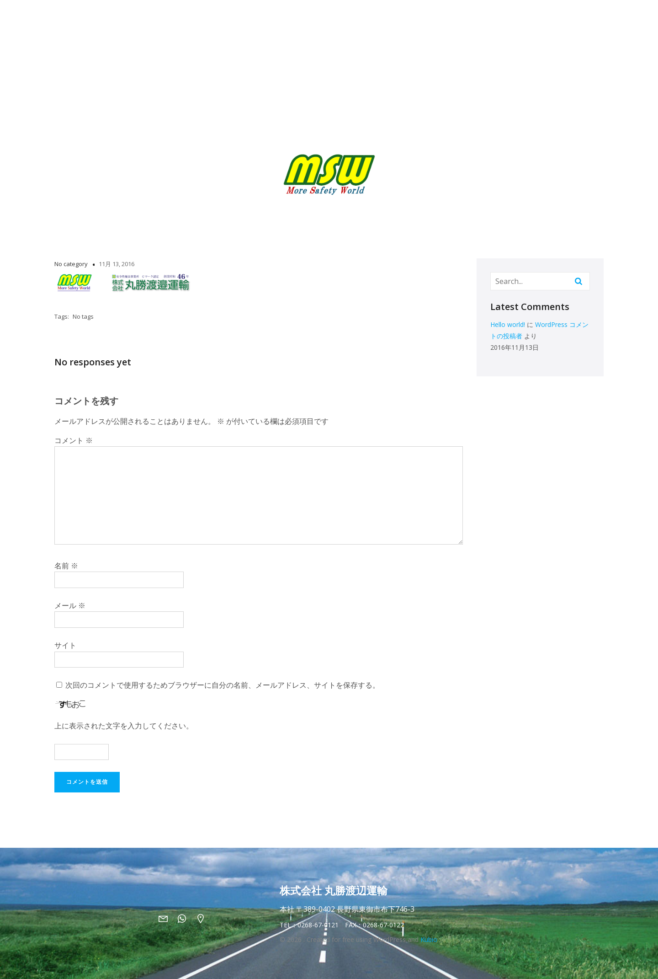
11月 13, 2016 (116, 264)
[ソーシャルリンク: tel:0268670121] (185, 918)
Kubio (428, 939)
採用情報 (387, 18)
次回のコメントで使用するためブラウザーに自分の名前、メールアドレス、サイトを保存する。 (222, 685)
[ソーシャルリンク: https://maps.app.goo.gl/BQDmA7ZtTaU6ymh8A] (204, 918)
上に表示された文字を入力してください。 (123, 726)
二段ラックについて (332, 18)
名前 (66, 566)
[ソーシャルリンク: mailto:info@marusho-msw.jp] (166, 918)
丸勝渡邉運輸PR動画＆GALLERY (460, 18)
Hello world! (507, 324)
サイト (65, 645)
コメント (73, 440)
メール (69, 605)
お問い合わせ (540, 18)
